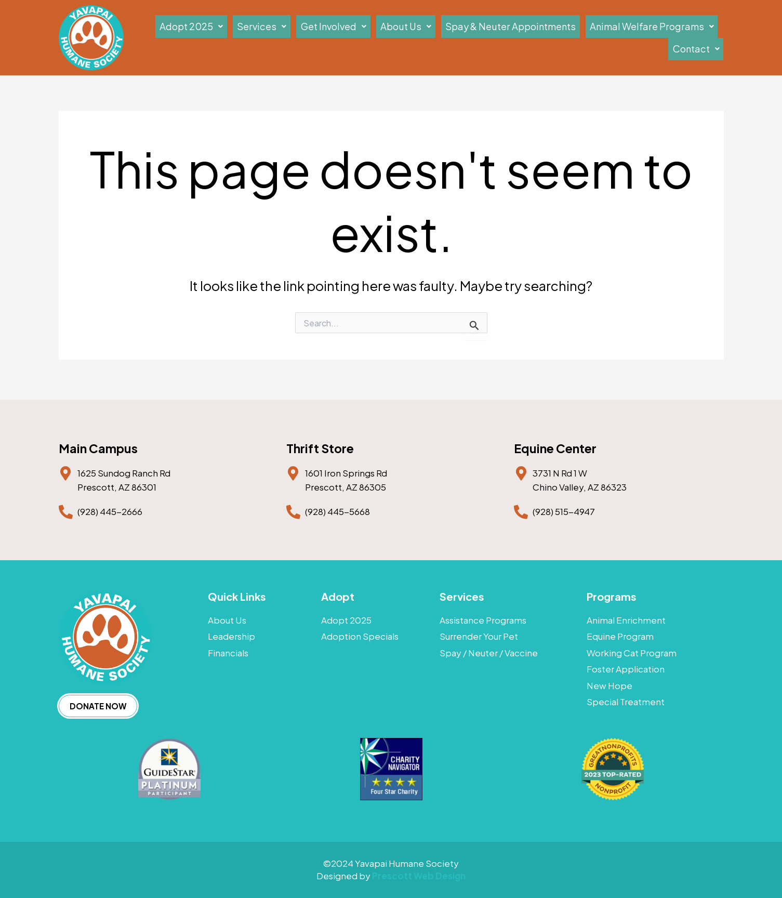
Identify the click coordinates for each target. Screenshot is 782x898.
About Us (227, 616)
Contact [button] (701, 37)
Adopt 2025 (346, 616)
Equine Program (620, 634)
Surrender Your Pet (479, 634)
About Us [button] (415, 37)
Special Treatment (626, 708)
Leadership (231, 634)
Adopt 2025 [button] (238, 37)
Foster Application (626, 671)
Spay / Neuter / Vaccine (489, 653)
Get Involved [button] (355, 37)
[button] (238, 37)
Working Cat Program (632, 653)
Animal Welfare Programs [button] (619, 37)
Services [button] (296, 37)
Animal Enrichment (626, 616)
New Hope (609, 689)
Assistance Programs (483, 616)
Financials (228, 653)
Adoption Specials (360, 634)
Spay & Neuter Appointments (502, 37)
